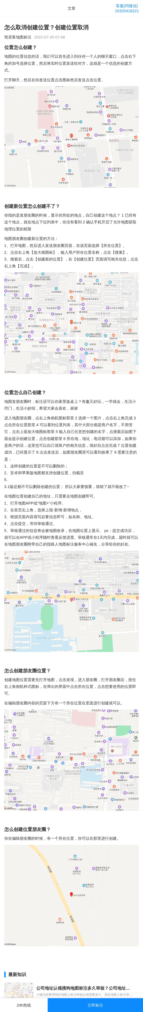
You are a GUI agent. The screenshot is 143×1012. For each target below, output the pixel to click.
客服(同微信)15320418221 (127, 8)
